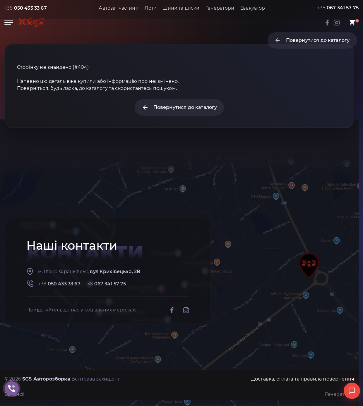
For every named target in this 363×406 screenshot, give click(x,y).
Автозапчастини (118, 8)
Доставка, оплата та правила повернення (302, 379)
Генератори (219, 8)
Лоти (151, 8)
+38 (25, 8)
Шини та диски (180, 8)
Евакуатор (252, 8)
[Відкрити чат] (352, 391)
